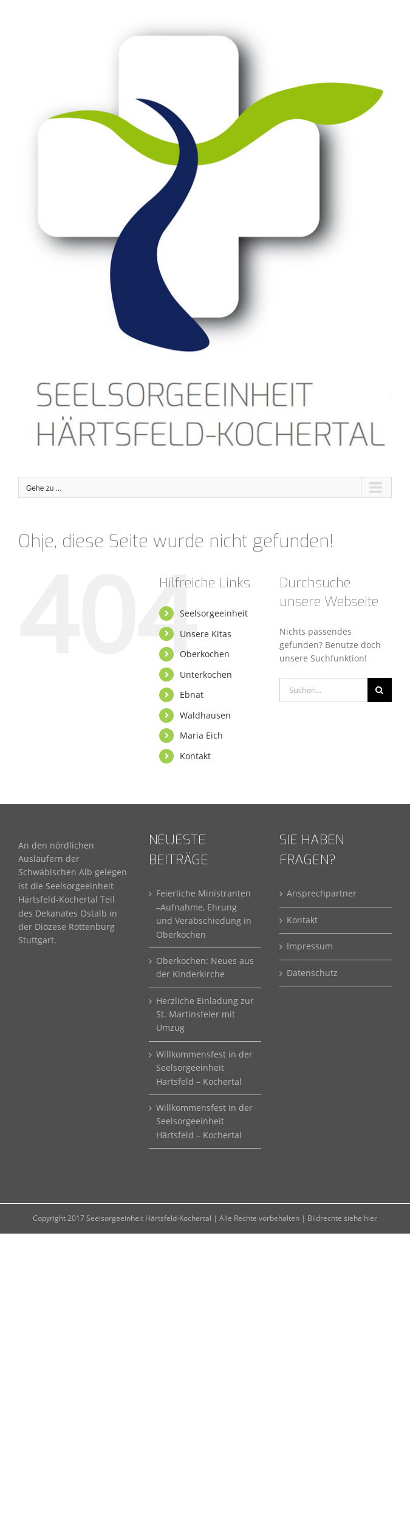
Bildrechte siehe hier (342, 1218)
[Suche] (379, 690)
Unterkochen (206, 674)
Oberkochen (205, 654)
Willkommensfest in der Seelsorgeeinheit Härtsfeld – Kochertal (204, 1067)
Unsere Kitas (205, 634)
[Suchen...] (323, 690)
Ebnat (191, 694)
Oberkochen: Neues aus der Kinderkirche (205, 967)
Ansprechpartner (322, 893)
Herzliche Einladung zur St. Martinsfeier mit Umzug (205, 1014)
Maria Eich (201, 735)
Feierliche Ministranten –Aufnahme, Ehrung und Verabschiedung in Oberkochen (203, 913)
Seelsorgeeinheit (214, 613)
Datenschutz (312, 972)
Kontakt (195, 756)
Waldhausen (205, 715)
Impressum (310, 946)
